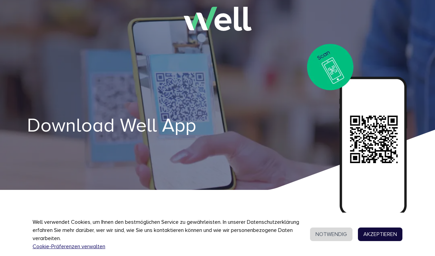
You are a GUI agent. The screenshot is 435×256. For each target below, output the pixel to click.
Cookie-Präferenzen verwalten (69, 246)
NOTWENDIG (331, 234)
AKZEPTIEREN (380, 234)
